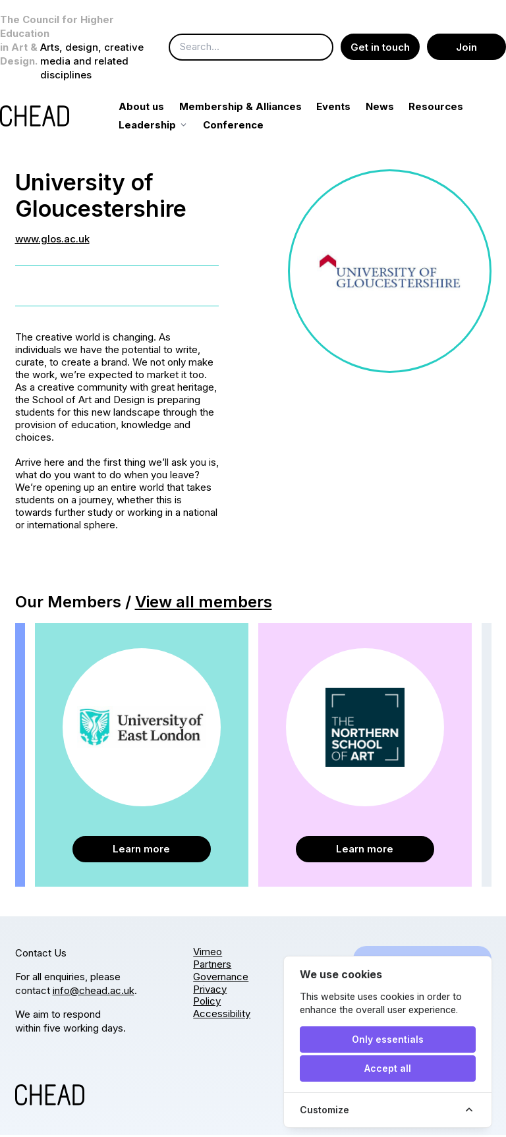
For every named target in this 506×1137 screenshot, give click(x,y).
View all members (203, 603)
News (394, 108)
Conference (317, 127)
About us (156, 108)
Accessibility (221, 1015)
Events (348, 108)
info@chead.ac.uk (93, 992)
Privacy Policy (210, 997)
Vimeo (207, 953)
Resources (161, 127)
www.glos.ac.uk (52, 241)
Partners (212, 966)
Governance (220, 978)
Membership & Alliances (255, 108)
